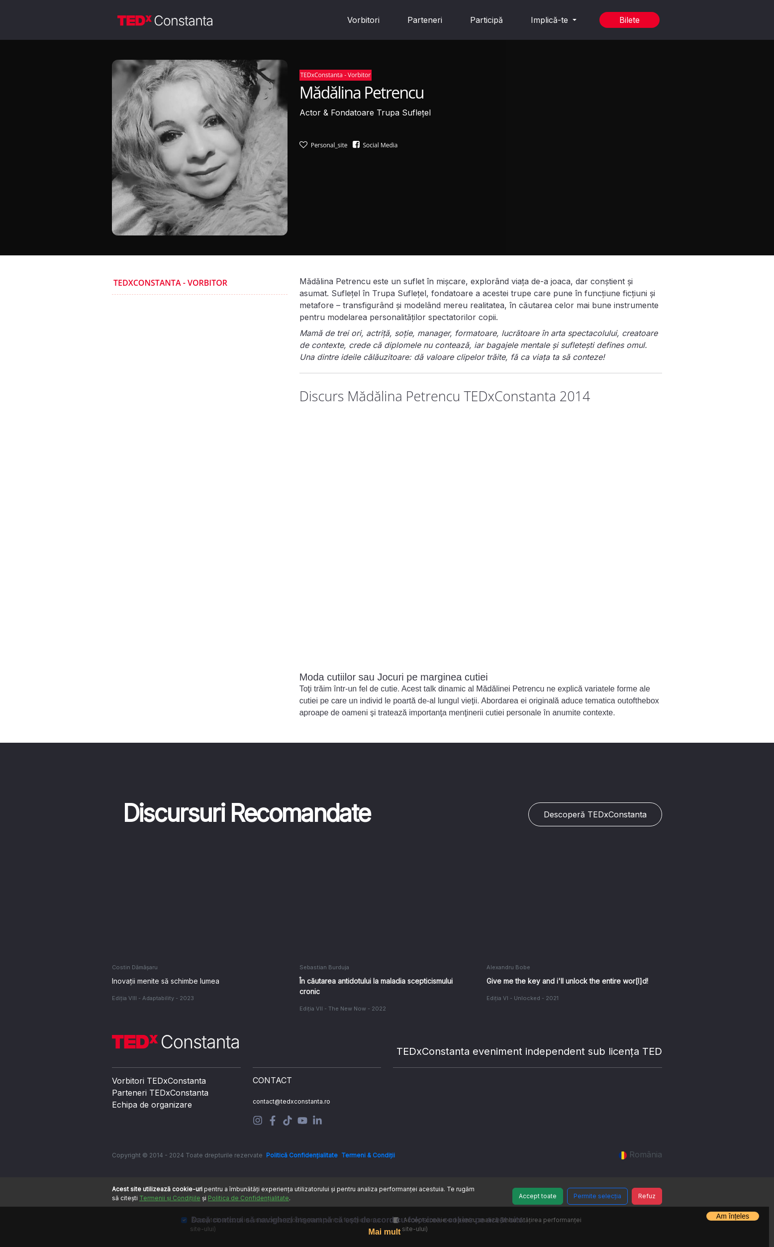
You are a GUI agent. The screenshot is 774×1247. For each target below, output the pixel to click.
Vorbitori (363, 20)
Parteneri (424, 20)
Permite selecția (597, 1196)
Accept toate (538, 1196)
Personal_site (329, 145)
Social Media (380, 145)
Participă (486, 20)
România (640, 1154)
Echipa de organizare (152, 1105)
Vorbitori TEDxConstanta (159, 1081)
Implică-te (551, 20)
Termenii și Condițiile (169, 1198)
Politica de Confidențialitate (248, 1198)
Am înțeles (732, 1216)
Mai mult (385, 1232)
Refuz (647, 1196)
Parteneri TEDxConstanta (160, 1093)
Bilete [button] (629, 20)
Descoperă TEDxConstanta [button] (595, 814)
